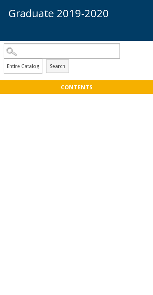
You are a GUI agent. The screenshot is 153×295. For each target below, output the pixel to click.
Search (57, 66)
